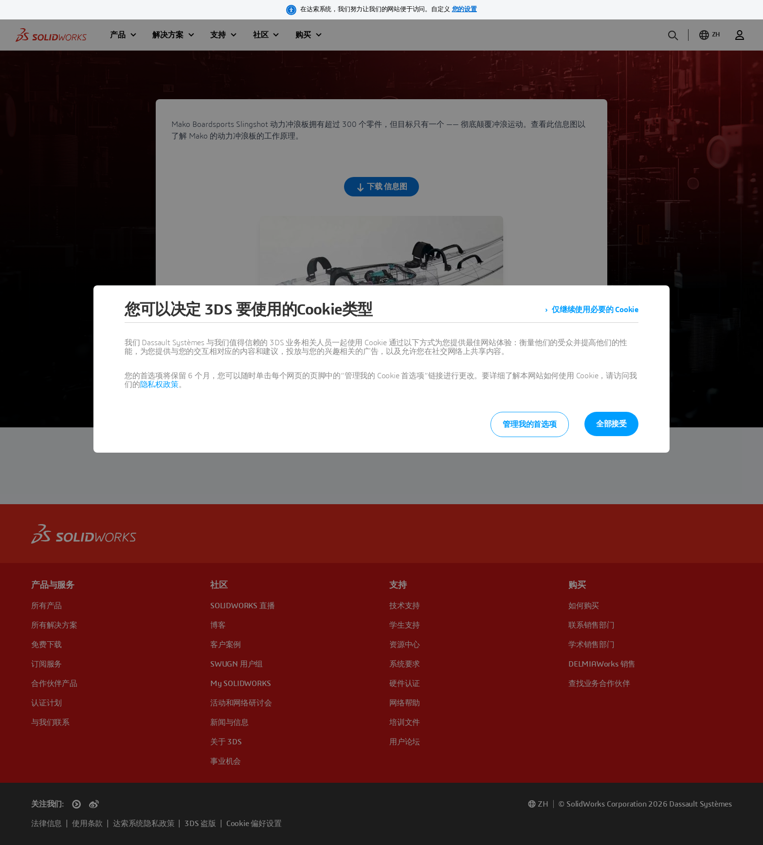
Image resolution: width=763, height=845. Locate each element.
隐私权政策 (159, 384)
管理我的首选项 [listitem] (530, 424)
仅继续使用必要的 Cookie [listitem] (595, 310)
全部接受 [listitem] (611, 424)
